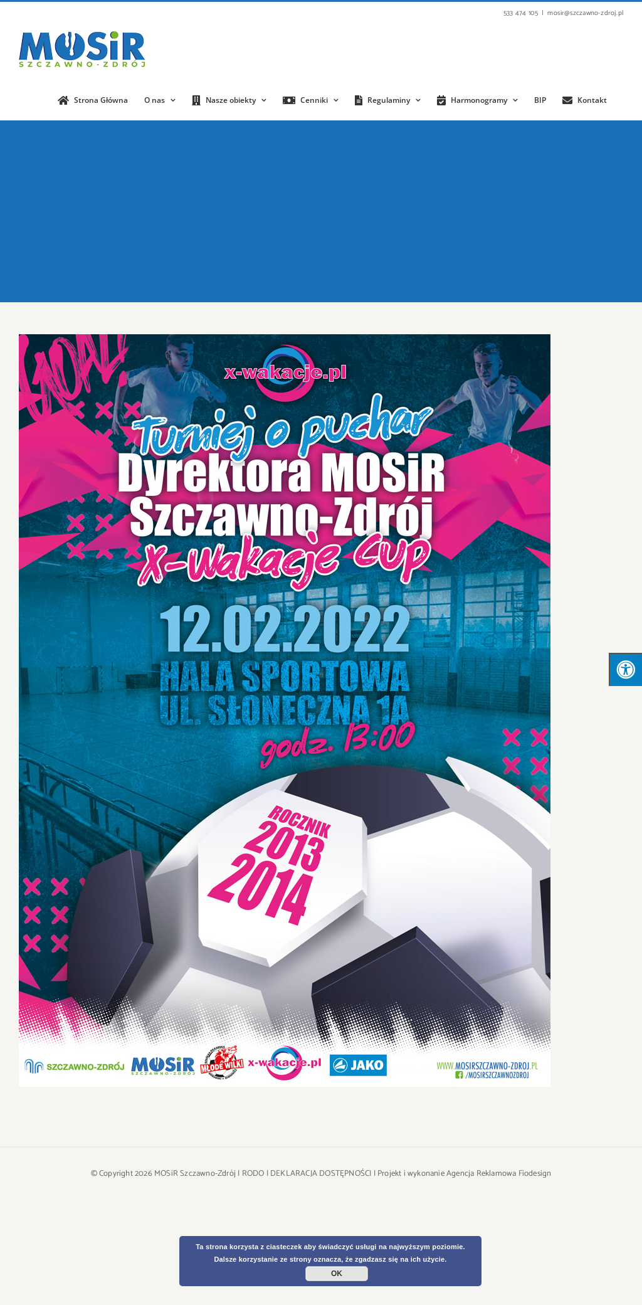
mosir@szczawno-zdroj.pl (585, 13)
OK (336, 1273)
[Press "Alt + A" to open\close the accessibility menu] (625, 669)
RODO (253, 1173)
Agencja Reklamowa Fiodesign (498, 1173)
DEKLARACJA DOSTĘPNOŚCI (320, 1173)
